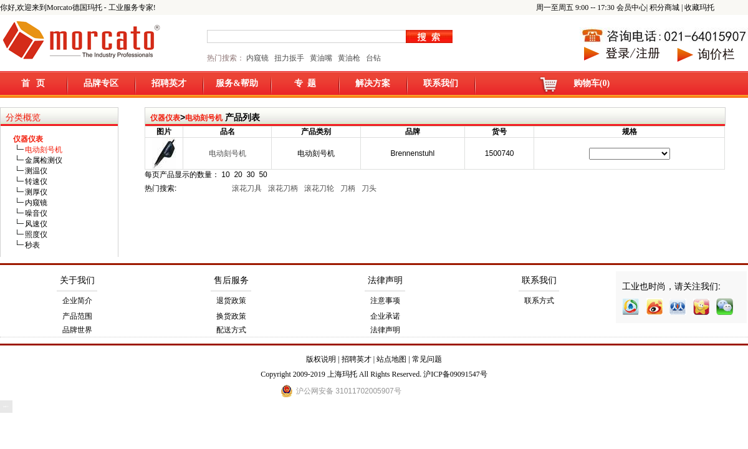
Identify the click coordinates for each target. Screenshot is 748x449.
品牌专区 (101, 83)
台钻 (372, 58)
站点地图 (391, 359)
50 (263, 174)
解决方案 (372, 83)
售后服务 (231, 280)
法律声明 (385, 280)
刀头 (370, 188)
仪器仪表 (165, 117)
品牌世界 (77, 330)
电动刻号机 (204, 117)
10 (225, 174)
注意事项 (385, 300)
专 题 (305, 83)
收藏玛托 (699, 7)
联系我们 (440, 83)
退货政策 (231, 300)
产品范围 (77, 316)
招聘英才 (168, 83)
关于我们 (77, 280)
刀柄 (348, 188)
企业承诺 (385, 316)
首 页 (33, 83)
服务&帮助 (237, 83)
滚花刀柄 (284, 188)
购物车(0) (591, 83)
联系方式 (539, 300)
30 (250, 174)
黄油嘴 (321, 58)
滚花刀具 (248, 188)
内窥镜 (257, 58)
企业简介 (77, 300)
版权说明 (321, 359)
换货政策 (231, 316)
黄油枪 (349, 58)
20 (238, 174)
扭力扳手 (289, 58)
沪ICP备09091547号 (455, 374)
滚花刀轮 (320, 188)
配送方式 (231, 330)
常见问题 (427, 359)
